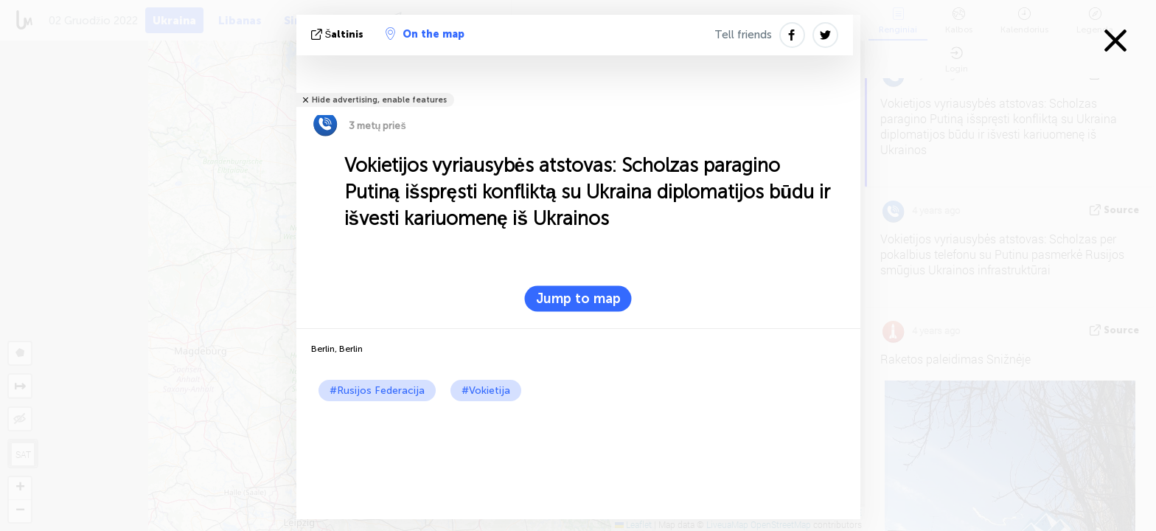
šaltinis (339, 34)
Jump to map (578, 299)
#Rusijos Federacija (377, 390)
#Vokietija (486, 390)
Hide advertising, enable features (379, 100)
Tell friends (743, 34)
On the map (425, 34)
